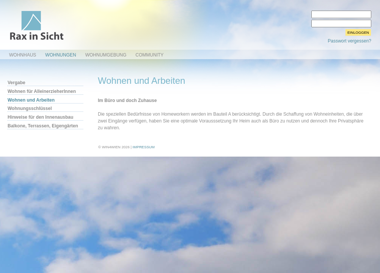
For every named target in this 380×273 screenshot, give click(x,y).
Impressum (144, 147)
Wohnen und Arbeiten (31, 100)
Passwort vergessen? (349, 41)
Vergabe (16, 82)
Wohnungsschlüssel (30, 108)
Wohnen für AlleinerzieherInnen (42, 91)
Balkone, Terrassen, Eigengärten (43, 126)
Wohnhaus (22, 55)
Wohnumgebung (106, 55)
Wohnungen (60, 55)
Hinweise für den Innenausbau (40, 117)
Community (149, 55)
